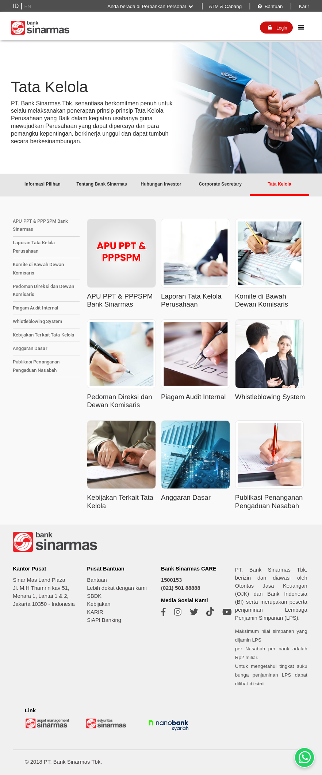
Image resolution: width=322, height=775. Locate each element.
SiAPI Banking (104, 620)
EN (27, 6)
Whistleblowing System (37, 321)
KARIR (95, 612)
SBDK (94, 596)
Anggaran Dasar (30, 348)
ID (16, 6)
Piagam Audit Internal (35, 308)
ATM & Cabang (225, 6)
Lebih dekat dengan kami (117, 588)
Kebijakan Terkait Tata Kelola (43, 335)
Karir (303, 6)
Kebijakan (98, 604)
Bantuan (270, 6)
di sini (256, 683)
